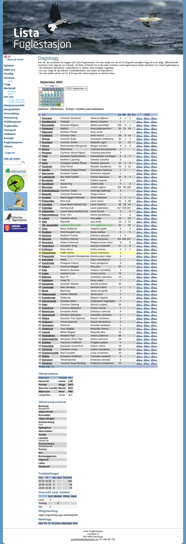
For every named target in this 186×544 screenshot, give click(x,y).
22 (55, 101)
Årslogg (70, 108)
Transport (10, 130)
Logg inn (10, 152)
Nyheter (9, 65)
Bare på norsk (14, 59)
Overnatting (11, 113)
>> (56, 85)
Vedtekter (10, 134)
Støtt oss (9, 69)
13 (49, 98)
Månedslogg (57, 108)
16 (59, 98)
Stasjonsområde (14, 105)
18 (43, 101)
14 (52, 98)
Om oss (9, 96)
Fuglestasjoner (13, 142)
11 (43, 98)
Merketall (9, 88)
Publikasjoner (12, 121)
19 (46, 101)
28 (52, 104)
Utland (10, 94)
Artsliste (9, 77)
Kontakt (9, 138)
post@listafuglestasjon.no (84, 539)
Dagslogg (43, 108)
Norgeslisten (12, 109)
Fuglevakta (11, 125)
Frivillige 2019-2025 (16, 100)
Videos (8, 146)
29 (55, 104)
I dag (51, 85)
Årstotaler (12, 91)
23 (59, 101)
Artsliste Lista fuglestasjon (90, 108)
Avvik (10, 81)
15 (55, 98)
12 (46, 98)
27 (49, 104)
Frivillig (8, 73)
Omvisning (11, 117)
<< (46, 85)
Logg (7, 84)
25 (43, 104)
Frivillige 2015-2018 (16, 102)
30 (59, 104)
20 (49, 101)
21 (52, 101)
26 (46, 104)
